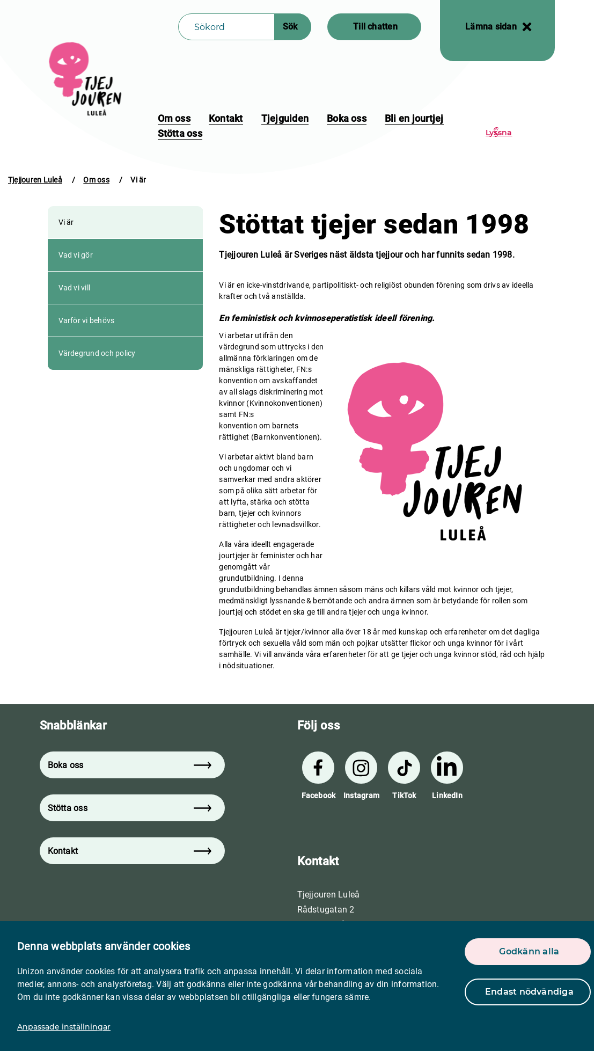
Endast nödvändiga (529, 992)
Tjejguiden (285, 118)
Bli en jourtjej (414, 118)
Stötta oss (180, 133)
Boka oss (346, 118)
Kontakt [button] (129, 851)
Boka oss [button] (129, 765)
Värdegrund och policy (97, 353)
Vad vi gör (75, 255)
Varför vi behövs (86, 320)
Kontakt (226, 118)
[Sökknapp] (293, 26)
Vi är (66, 222)
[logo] (87, 79)
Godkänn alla (529, 951)
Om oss (174, 118)
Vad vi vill (74, 287)
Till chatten (375, 26)
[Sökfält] (226, 26)
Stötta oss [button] (129, 808)
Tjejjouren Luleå (35, 180)
